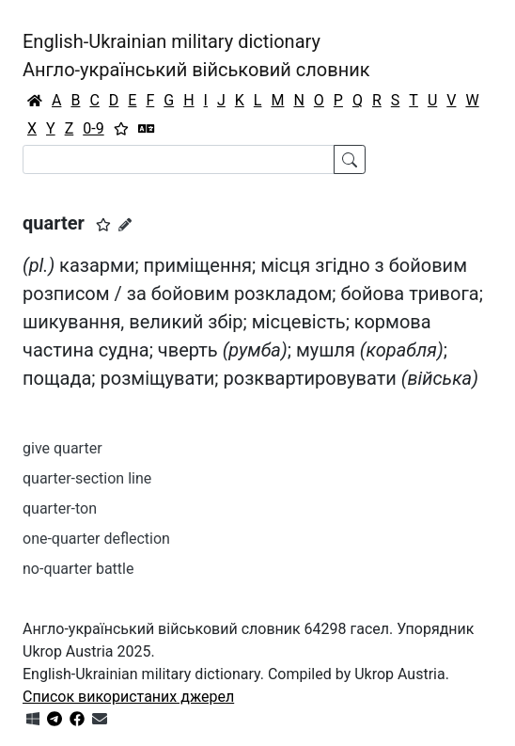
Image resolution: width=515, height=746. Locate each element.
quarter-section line (87, 478)
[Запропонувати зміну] (125, 224)
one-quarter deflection (96, 539)
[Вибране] (121, 129)
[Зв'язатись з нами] (99, 719)
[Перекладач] (146, 129)
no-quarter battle (78, 569)
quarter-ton (60, 508)
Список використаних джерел (128, 697)
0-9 (93, 128)
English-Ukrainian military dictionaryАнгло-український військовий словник (196, 55)
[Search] (179, 159)
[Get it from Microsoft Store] (32, 719)
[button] (103, 224)
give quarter (62, 448)
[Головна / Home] (35, 100)
